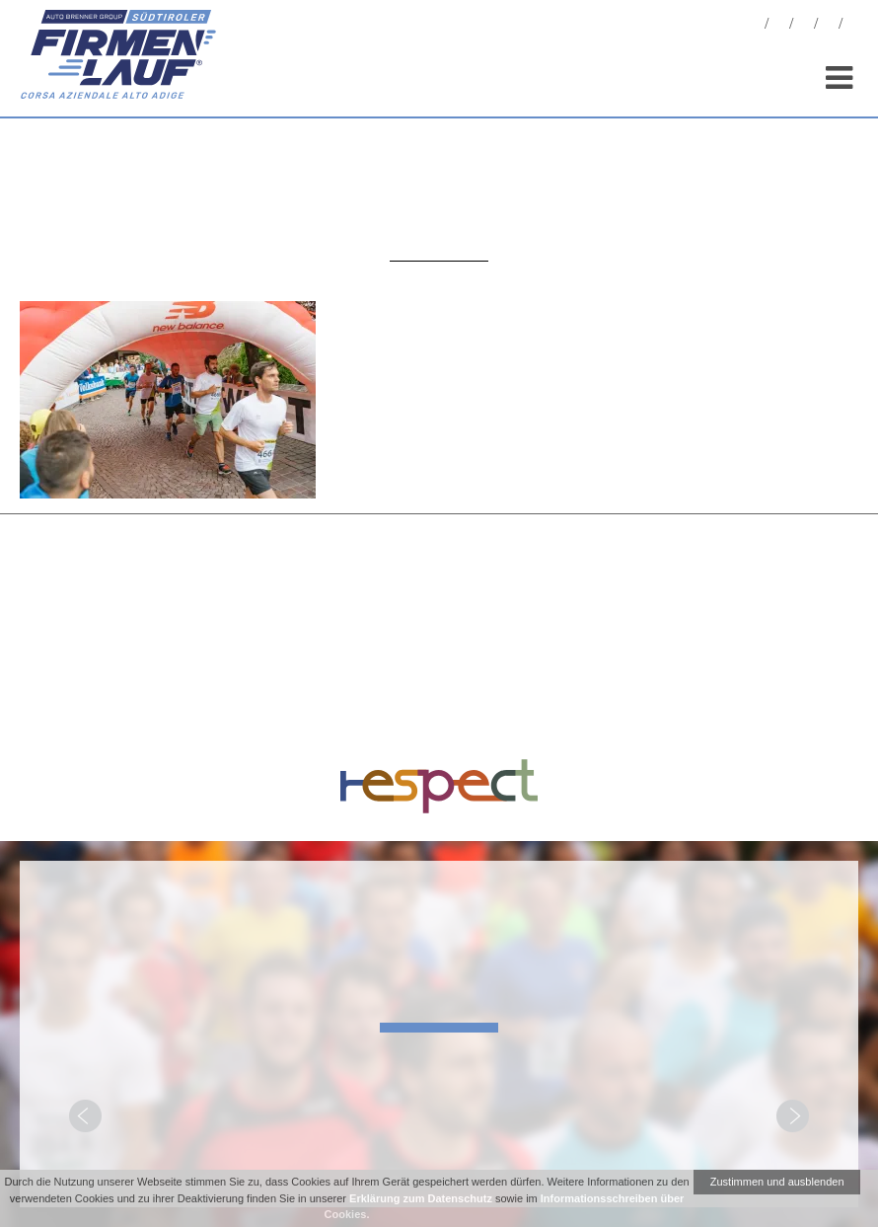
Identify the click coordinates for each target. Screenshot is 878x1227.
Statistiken (804, 26)
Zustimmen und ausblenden (777, 1182)
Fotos (779, 26)
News (755, 26)
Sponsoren (829, 26)
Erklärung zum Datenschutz (420, 1198)
